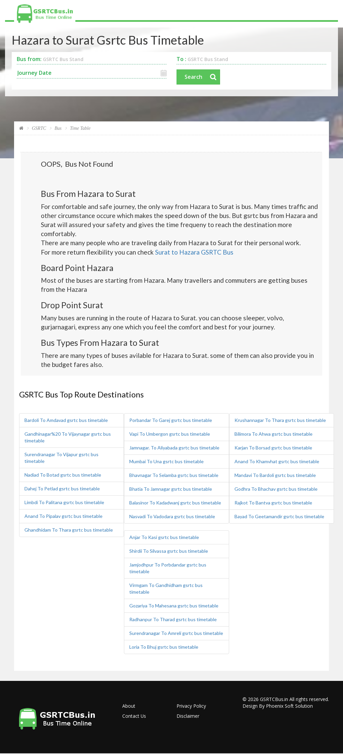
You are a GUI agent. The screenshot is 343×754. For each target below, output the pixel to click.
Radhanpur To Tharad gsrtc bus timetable (173, 620)
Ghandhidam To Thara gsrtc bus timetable (68, 530)
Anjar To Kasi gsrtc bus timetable (164, 537)
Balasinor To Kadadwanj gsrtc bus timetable (175, 503)
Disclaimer (188, 716)
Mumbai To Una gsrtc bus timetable (166, 462)
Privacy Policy (191, 706)
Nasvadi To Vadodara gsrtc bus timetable (172, 517)
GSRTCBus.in (274, 699)
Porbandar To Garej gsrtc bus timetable (170, 420)
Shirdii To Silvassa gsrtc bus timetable (168, 551)
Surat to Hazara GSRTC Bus (194, 252)
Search (193, 77)
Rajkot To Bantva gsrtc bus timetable (273, 503)
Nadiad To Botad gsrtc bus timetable (62, 475)
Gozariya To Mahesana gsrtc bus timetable (173, 606)
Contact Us (134, 716)
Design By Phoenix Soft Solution (278, 706)
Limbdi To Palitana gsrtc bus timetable (64, 502)
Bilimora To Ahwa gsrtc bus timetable (273, 434)
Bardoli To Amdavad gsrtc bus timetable (66, 420)
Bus (58, 128)
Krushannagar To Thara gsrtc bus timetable (280, 420)
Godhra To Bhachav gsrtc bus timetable (276, 489)
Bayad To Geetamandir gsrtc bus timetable (279, 517)
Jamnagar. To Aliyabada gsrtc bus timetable (174, 448)
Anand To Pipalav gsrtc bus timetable (63, 516)
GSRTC (39, 128)
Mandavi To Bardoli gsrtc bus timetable (275, 475)
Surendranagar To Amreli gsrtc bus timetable (176, 633)
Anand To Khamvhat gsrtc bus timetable (276, 462)
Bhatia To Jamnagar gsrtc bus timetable (170, 489)
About (128, 706)
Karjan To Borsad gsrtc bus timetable (273, 448)
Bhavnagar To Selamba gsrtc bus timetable (173, 475)
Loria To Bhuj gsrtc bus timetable (163, 647)
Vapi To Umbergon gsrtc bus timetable (169, 434)
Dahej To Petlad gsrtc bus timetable (62, 489)
